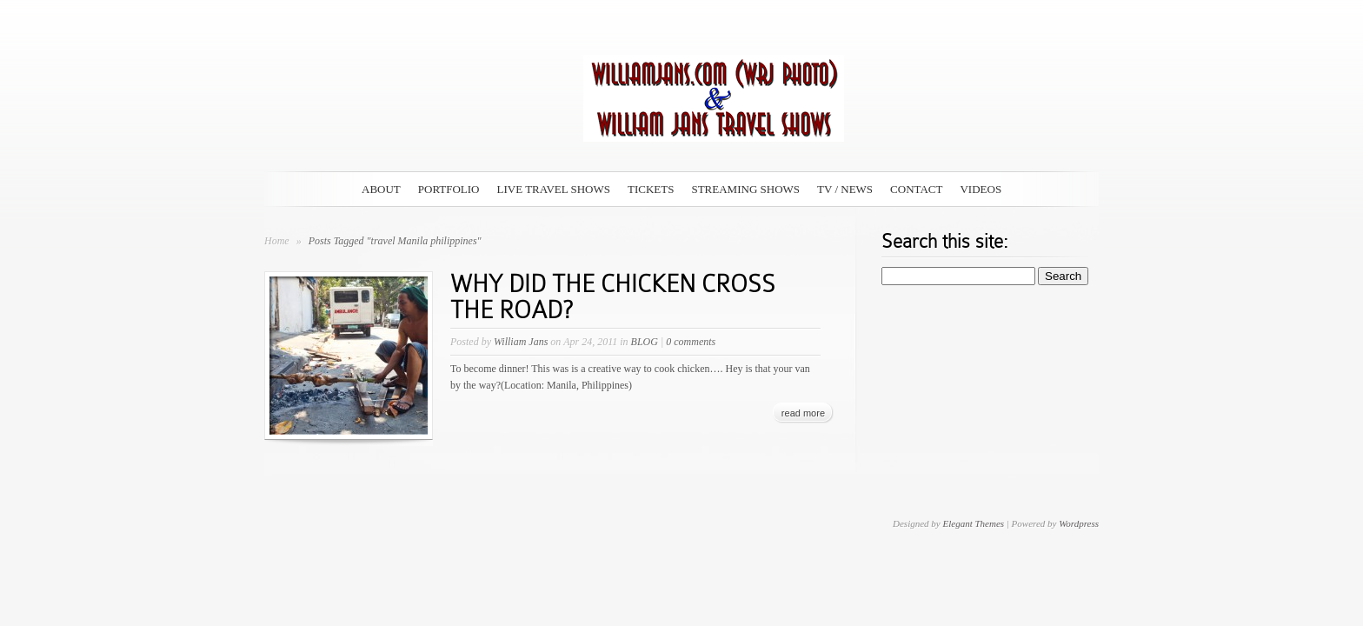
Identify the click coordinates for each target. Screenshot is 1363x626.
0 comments (690, 342)
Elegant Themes (973, 523)
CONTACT (916, 189)
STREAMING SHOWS (745, 189)
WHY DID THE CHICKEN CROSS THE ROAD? (612, 296)
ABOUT (381, 189)
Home (276, 241)
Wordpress (1079, 523)
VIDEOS (980, 189)
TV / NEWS (845, 189)
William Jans (521, 342)
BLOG (644, 342)
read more (803, 413)
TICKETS (651, 189)
